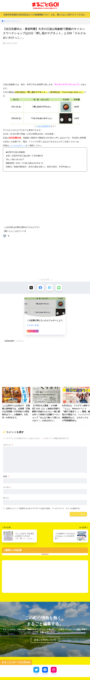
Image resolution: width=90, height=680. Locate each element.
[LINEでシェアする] (59, 287)
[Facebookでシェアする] (40, 287)
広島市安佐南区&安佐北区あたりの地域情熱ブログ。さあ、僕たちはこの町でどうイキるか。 (44, 15)
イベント (20, 341)
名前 (6, 476)
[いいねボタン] (4, 236)
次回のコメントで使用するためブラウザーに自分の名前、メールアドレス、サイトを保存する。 (44, 509)
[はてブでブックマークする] (49, 287)
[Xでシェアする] (31, 287)
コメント (8, 445)
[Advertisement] (45, 64)
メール (7, 487)
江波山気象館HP (43, 126)
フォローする (33, 325)
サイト (6, 498)
